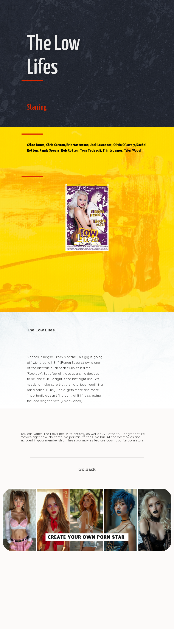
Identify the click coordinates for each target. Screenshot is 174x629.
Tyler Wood (132, 150)
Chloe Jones (35, 145)
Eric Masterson (77, 145)
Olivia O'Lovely (124, 145)
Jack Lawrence (101, 145)
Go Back (87, 469)
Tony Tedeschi (90, 150)
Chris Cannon (55, 145)
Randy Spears (49, 150)
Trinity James (113, 150)
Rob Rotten (69, 150)
